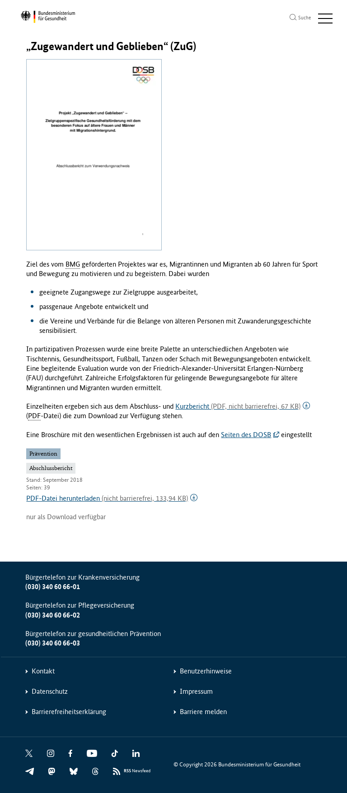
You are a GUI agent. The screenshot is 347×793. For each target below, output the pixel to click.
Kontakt (43, 671)
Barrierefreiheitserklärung (69, 711)
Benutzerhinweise (206, 671)
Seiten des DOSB (246, 434)
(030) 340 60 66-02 (52, 615)
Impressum (196, 691)
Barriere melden (203, 711)
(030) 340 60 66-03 (52, 643)
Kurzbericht (237, 406)
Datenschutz (50, 691)
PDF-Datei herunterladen (107, 498)
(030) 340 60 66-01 (52, 586)
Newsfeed (137, 771)
